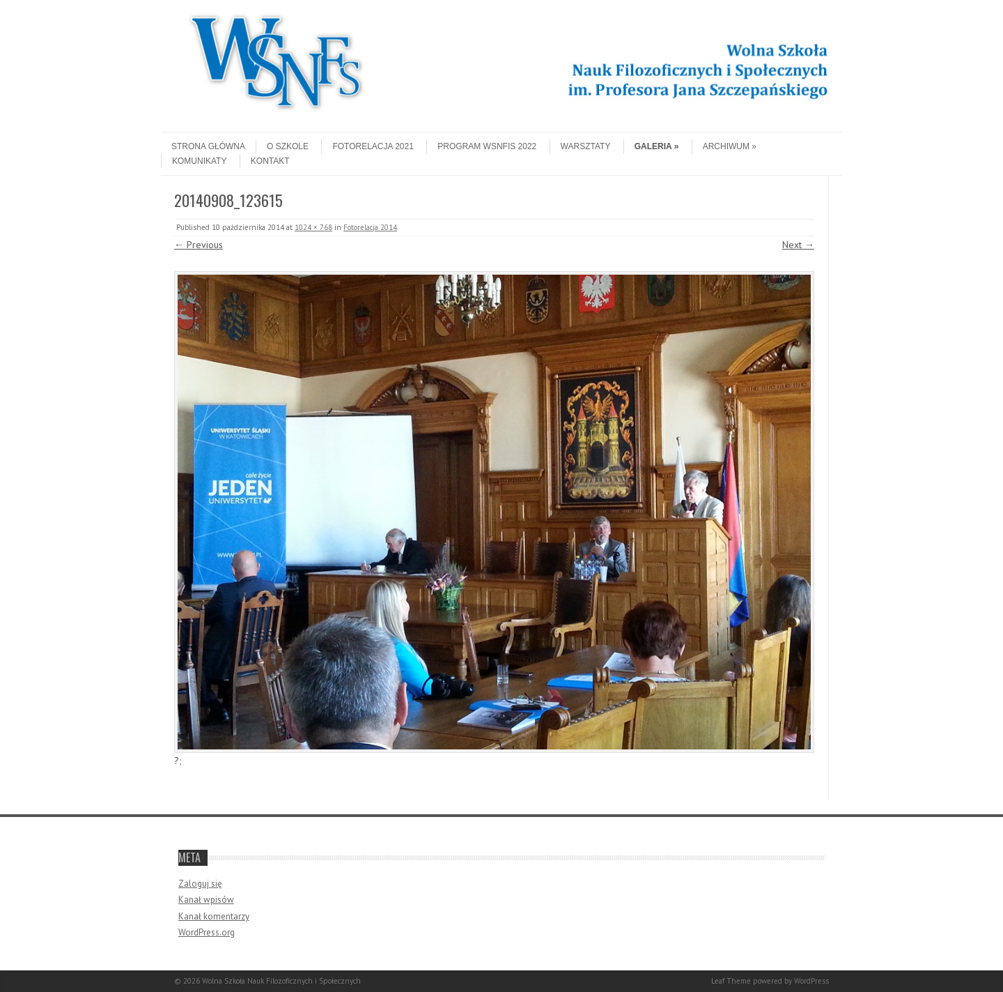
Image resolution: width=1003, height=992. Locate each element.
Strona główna (208, 146)
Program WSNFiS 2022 (486, 146)
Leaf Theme (731, 981)
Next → (798, 244)
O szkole (288, 146)
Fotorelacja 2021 (373, 146)
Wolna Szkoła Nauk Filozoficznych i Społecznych (281, 981)
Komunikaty (199, 161)
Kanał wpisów (206, 900)
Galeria (657, 146)
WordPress (811, 981)
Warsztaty (586, 146)
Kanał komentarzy (213, 916)
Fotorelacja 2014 (370, 227)
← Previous (198, 244)
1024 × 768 (313, 227)
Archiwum (729, 146)
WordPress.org (206, 932)
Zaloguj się (200, 884)
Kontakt (270, 161)
